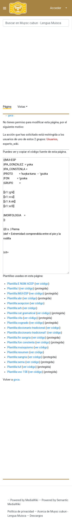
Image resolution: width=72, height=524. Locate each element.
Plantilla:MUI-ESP (17, 293)
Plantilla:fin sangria (19, 337)
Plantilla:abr (14, 298)
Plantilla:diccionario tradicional (26, 327)
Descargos (36, 515)
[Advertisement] (36, 66)
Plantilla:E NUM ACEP (20, 283)
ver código (42, 283)
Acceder (55, 8)
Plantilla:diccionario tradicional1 (27, 332)
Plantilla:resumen (18, 352)
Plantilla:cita (14, 318)
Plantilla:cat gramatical (21, 313)
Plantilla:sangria (17, 357)
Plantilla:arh (14, 308)
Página (7, 106)
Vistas (21, 106)
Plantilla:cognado (18, 322)
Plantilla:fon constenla (21, 342)
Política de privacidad (20, 511)
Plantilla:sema (16, 362)
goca (10, 115)
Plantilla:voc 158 (17, 372)
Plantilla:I (13, 288)
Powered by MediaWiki (24, 500)
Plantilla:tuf (14, 367)
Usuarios (51, 139)
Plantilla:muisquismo (20, 347)
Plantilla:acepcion (18, 303)
